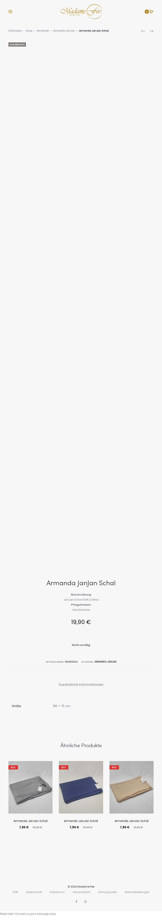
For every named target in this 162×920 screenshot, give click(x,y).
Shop (29, 30)
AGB (15, 891)
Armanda (43, 30)
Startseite (15, 30)
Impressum (57, 891)
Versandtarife (81, 891)
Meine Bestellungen (137, 891)
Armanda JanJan (64, 30)
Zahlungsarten (107, 891)
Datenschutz (34, 891)
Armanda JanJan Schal (30, 820)
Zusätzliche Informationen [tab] (81, 684)
